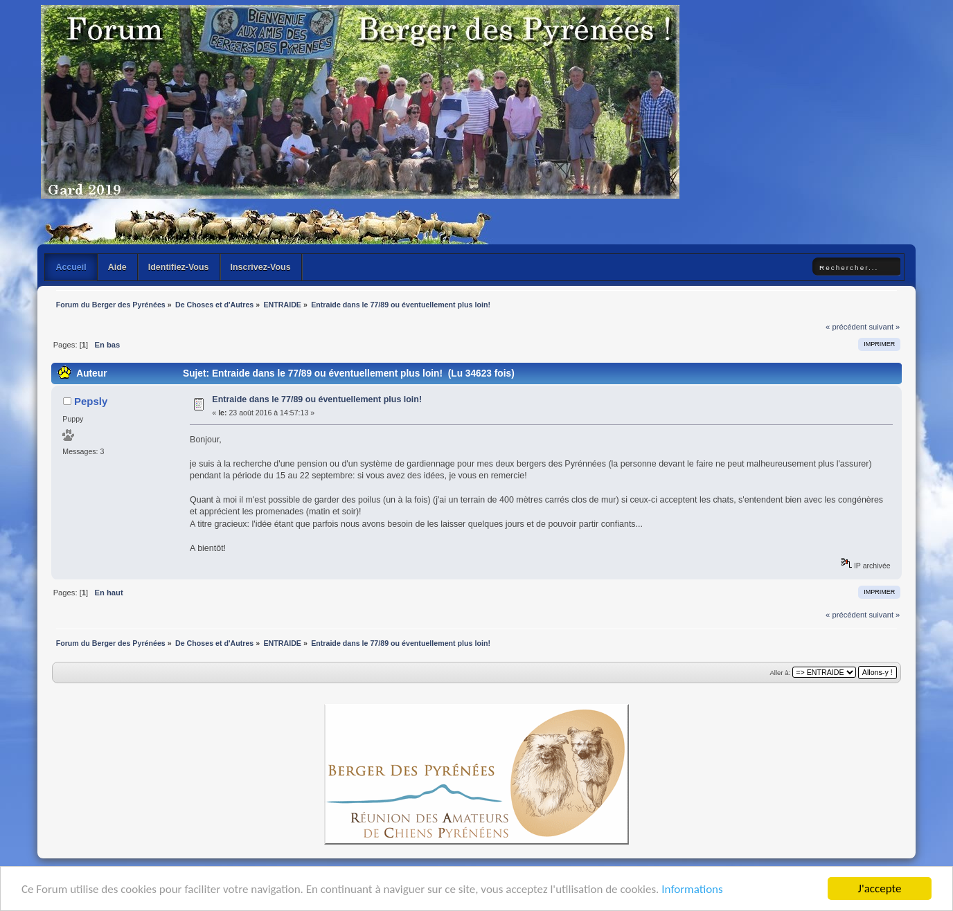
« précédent (846, 327)
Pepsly (90, 401)
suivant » (884, 327)
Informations (691, 890)
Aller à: (780, 672)
